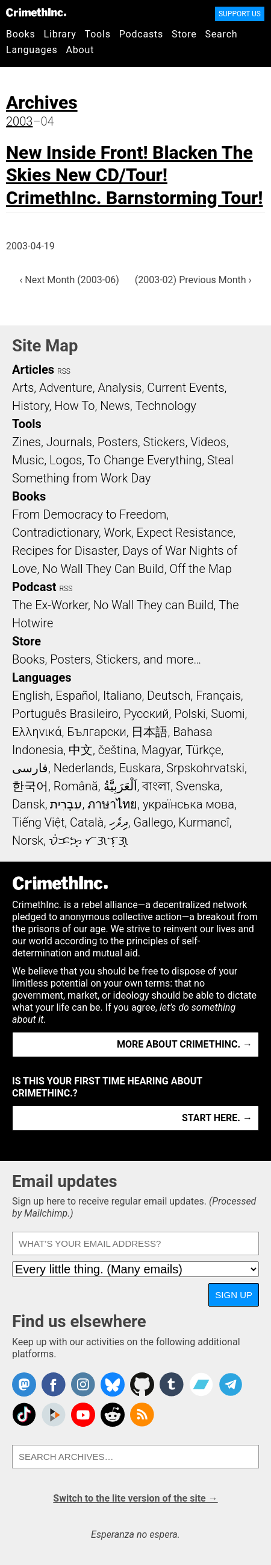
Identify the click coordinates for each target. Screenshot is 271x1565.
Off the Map (200, 569)
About (80, 50)
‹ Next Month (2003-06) (69, 280)
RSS (63, 371)
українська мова (188, 804)
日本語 (149, 732)
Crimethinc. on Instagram (83, 1384)
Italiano (122, 695)
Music (28, 460)
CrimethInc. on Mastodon (24, 1384)
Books (21, 34)
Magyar (161, 750)
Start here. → (217, 1118)
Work (117, 532)
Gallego (153, 822)
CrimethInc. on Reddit (113, 1415)
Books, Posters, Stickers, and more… (106, 659)
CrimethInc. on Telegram (231, 1384)
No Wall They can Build (153, 605)
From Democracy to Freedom (89, 514)
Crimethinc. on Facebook (54, 1384)
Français (218, 695)
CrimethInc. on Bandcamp (201, 1384)
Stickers (164, 442)
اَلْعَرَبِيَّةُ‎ (120, 786)
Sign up (233, 1295)
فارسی (30, 768)
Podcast (34, 587)
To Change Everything (144, 460)
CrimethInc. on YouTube (83, 1415)
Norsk (27, 840)
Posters (118, 442)
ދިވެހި (118, 822)
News (115, 405)
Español (76, 695)
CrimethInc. (36, 12)
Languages (32, 50)
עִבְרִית (66, 804)
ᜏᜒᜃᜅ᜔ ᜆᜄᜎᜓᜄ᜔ (88, 840)
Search (221, 34)
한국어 (30, 786)
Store (184, 34)
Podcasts (141, 34)
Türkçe (203, 750)
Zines (26, 442)
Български (96, 732)
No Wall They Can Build (103, 569)
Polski (189, 713)
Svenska (198, 786)
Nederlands (84, 768)
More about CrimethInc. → (184, 1044)
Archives (42, 102)
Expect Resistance (185, 532)
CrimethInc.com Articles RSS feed (142, 1415)
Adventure (66, 387)
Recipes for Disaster (64, 550)
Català (87, 822)
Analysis (120, 387)
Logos (65, 460)
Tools (98, 34)
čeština (117, 750)
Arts (23, 387)
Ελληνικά (36, 732)
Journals (69, 442)
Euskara (140, 768)
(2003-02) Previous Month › (193, 280)
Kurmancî (203, 822)
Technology (166, 405)
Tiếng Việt (38, 822)
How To (74, 405)
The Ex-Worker (50, 605)
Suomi (228, 713)
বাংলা (156, 786)
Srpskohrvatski (205, 768)
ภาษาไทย (112, 804)
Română (76, 786)
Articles (33, 369)
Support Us (240, 14)
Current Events (185, 387)
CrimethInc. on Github (142, 1384)
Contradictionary (55, 532)
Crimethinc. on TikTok (24, 1415)
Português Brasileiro (65, 713)
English (31, 695)
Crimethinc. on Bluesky (113, 1384)
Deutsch (168, 695)
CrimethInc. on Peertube (54, 1415)
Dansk (28, 804)
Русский (146, 713)
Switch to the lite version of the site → (135, 1498)
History (30, 405)
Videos (208, 442)
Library (60, 34)
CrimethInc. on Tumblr (172, 1384)
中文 (81, 750)
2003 (19, 121)
